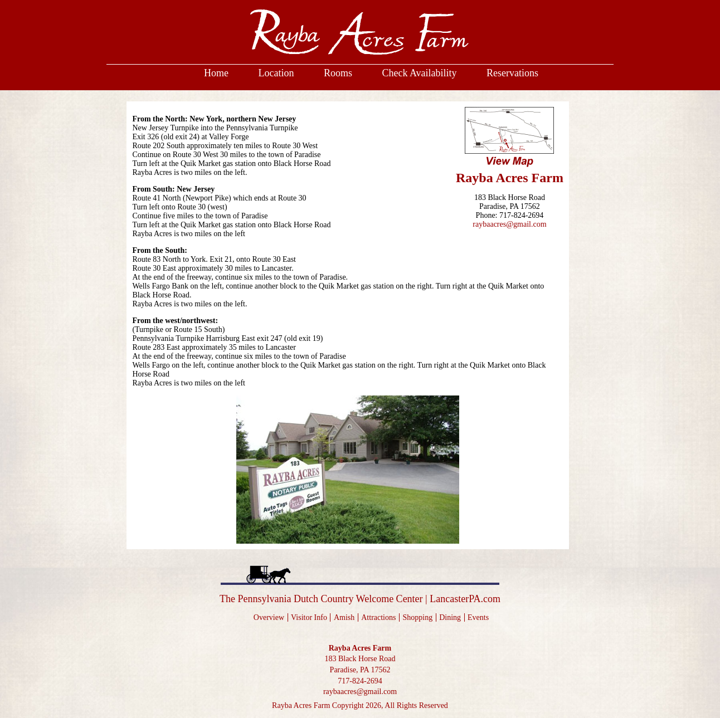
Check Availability (419, 73)
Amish (344, 617)
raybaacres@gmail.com (509, 224)
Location (276, 73)
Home (216, 73)
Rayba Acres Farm (360, 648)
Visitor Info (309, 617)
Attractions (378, 617)
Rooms (338, 73)
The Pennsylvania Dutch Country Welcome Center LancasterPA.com (360, 598)
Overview (269, 617)
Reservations (512, 73)
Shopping (417, 617)
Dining (450, 617)
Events (478, 617)
